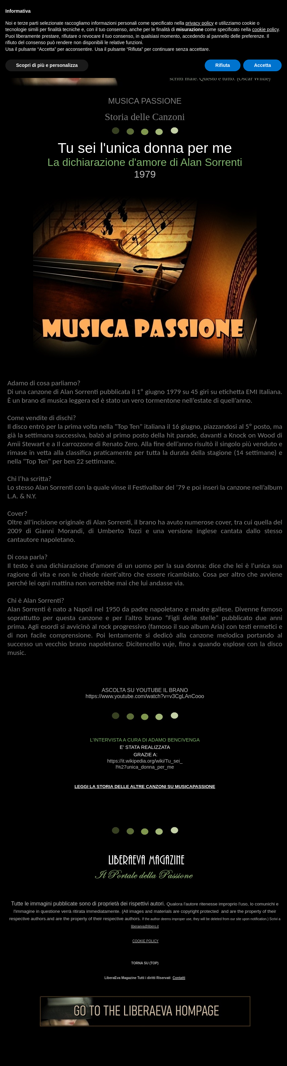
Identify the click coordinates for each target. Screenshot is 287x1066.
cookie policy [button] (265, 29)
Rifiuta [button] (222, 65)
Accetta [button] (262, 65)
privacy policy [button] (200, 23)
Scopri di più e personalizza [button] (47, 65)
